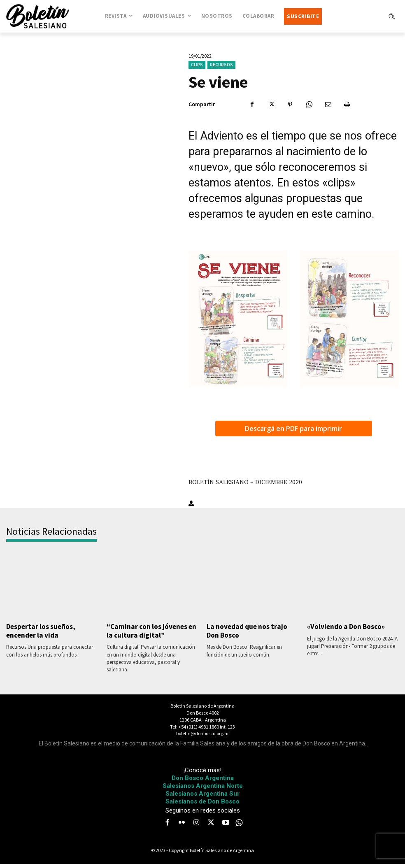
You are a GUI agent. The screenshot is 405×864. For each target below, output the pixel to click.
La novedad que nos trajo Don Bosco (246, 630)
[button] (391, 16)
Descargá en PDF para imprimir (293, 428)
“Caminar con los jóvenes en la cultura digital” (151, 630)
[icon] (239, 823)
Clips (197, 65)
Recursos (221, 65)
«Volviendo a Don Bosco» (345, 626)
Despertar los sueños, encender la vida (40, 630)
